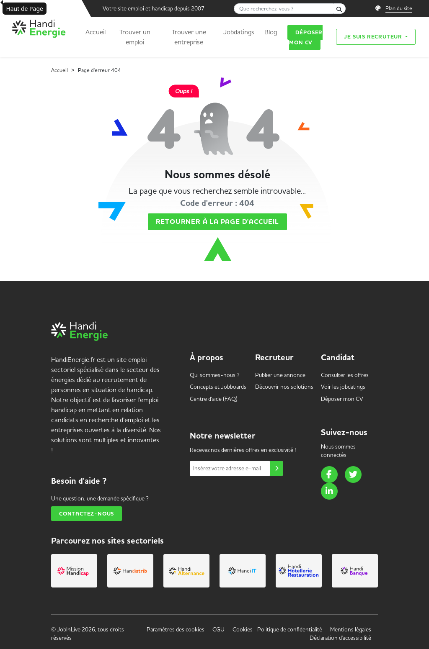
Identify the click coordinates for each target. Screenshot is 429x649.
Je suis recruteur (373, 36)
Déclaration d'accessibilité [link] (340, 637)
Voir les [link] (343, 386)
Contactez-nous (86, 513)
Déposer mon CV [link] (342, 398)
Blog (270, 32)
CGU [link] (218, 629)
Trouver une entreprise (189, 37)
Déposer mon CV (306, 37)
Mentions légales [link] (350, 629)
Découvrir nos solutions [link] (284, 386)
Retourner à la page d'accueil (217, 221)
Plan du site (398, 8)
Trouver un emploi (134, 37)
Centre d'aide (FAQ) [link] (214, 398)
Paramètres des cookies (175, 629)
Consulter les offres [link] (345, 375)
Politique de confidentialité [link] (289, 629)
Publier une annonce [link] (280, 375)
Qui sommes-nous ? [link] (215, 375)
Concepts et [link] (218, 386)
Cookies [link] (243, 629)
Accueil (95, 32)
